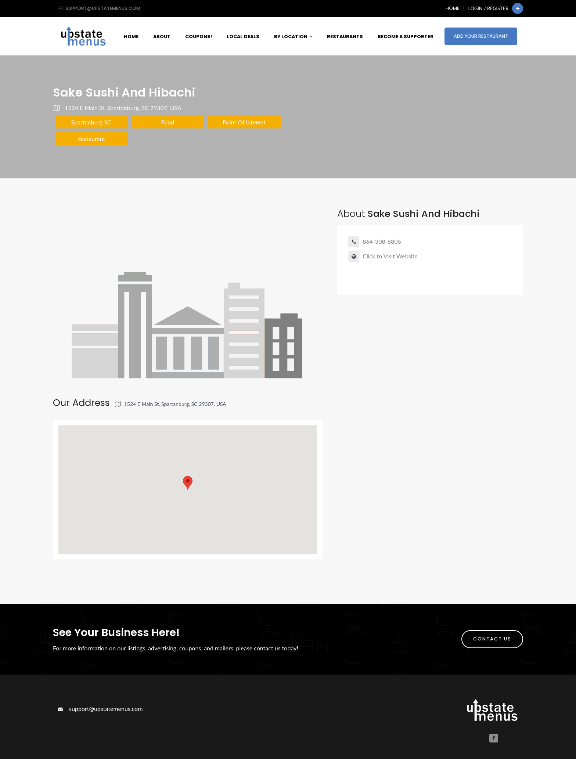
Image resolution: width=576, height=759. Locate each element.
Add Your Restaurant (481, 36)
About (161, 36)
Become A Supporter (405, 36)
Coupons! (198, 36)
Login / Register (488, 8)
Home (452, 8)
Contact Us (492, 639)
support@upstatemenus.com (100, 708)
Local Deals (243, 36)
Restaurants (345, 36)
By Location (293, 36)
